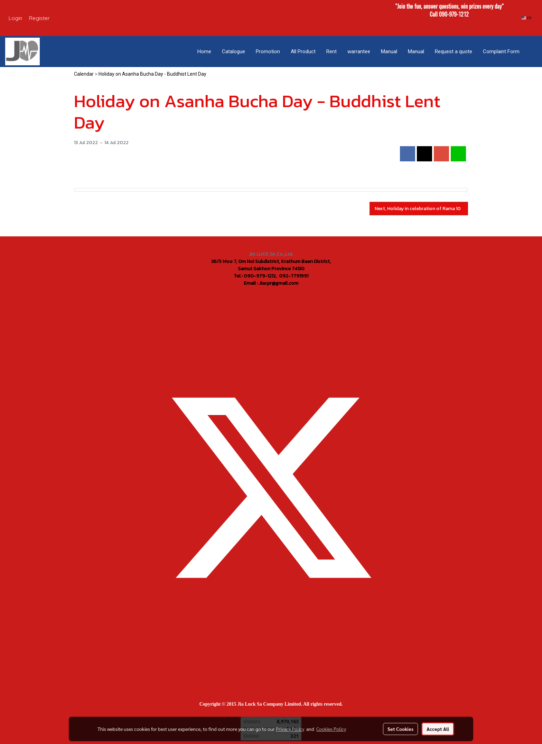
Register (39, 18)
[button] (531, 51)
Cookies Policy (331, 729)
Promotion (268, 51)
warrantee (358, 51)
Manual (389, 51)
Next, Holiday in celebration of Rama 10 (419, 208)
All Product (303, 51)
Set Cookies (400, 729)
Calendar (84, 74)
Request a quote (453, 51)
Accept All (438, 729)
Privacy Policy (290, 729)
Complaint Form (501, 51)
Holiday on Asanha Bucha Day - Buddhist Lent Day (152, 74)
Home (204, 51)
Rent (331, 51)
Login (15, 18)
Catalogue (233, 51)
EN (527, 18)
